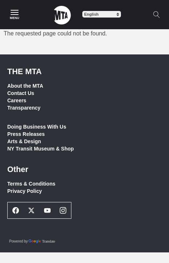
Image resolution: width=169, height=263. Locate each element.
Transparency (23, 108)
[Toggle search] (156, 14)
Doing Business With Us (36, 127)
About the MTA (25, 86)
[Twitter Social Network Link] (32, 210)
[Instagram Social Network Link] (63, 210)
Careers (16, 100)
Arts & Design (24, 141)
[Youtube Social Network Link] (47, 210)
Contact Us (20, 93)
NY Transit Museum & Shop (40, 149)
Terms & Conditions (31, 184)
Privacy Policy (24, 191)
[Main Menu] (14, 14)
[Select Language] (101, 14)
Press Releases (26, 134)
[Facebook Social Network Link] (16, 210)
